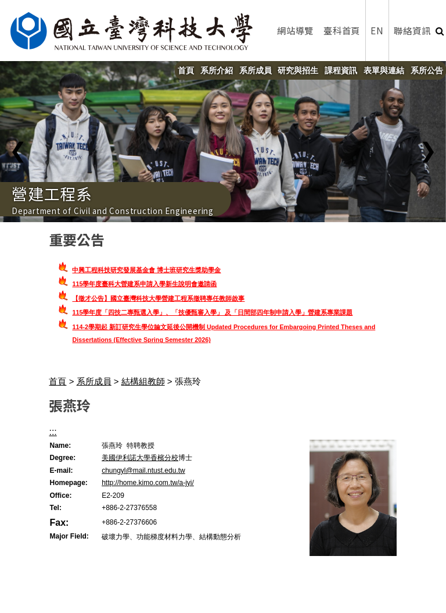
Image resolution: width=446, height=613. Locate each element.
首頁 (186, 70)
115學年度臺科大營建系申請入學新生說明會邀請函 (144, 283)
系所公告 (427, 70)
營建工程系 (52, 193)
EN (377, 30)
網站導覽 (295, 30)
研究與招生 (298, 70)
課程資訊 (341, 70)
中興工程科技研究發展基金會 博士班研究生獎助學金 (146, 269)
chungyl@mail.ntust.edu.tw (143, 470)
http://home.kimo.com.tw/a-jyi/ (148, 483)
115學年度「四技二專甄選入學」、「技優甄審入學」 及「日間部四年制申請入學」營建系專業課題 (212, 312)
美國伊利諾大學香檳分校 (140, 458)
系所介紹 (216, 70)
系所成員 (255, 70)
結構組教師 (143, 381)
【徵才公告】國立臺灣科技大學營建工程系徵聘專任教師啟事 (158, 298)
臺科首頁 (341, 30)
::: (52, 432)
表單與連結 (384, 70)
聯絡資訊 (412, 30)
